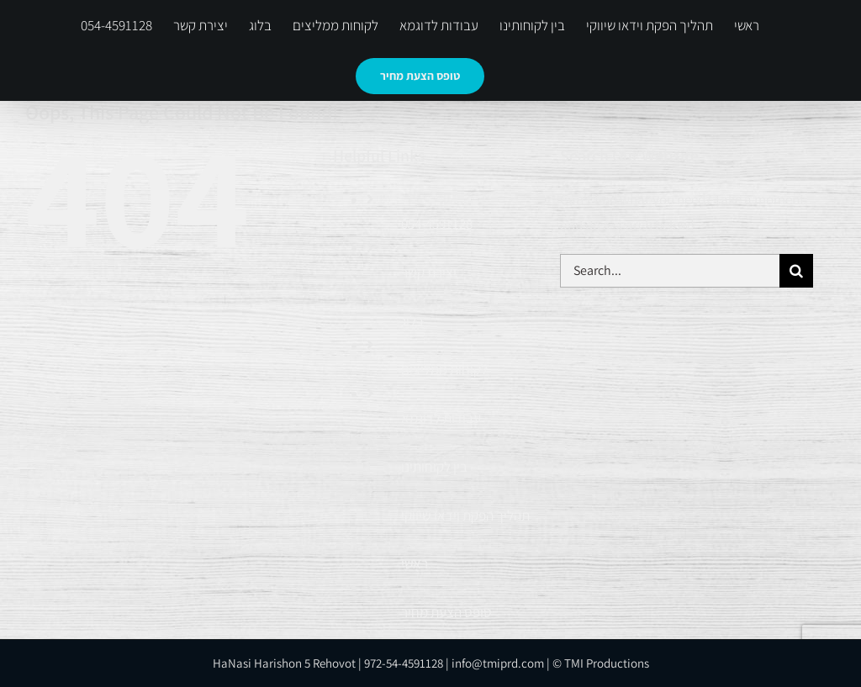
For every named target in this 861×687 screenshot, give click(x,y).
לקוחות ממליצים (444, 369)
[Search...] (669, 271)
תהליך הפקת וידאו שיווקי (465, 515)
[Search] (796, 271)
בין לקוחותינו (434, 466)
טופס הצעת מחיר (446, 612)
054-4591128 (437, 223)
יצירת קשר (429, 272)
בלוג (412, 321)
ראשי (414, 563)
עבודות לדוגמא (441, 418)
